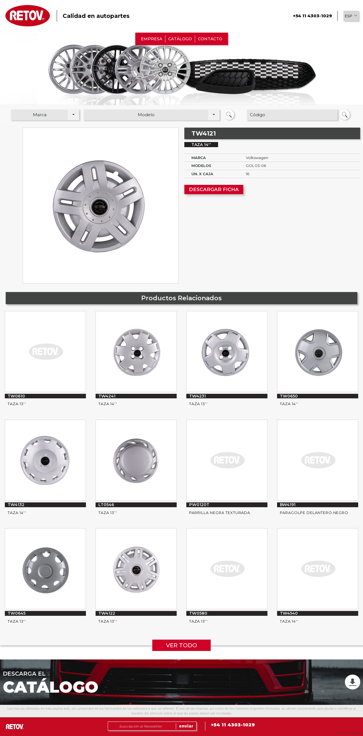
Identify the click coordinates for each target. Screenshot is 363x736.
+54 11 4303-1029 (312, 15)
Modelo (146, 114)
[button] (351, 16)
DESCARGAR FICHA (214, 189)
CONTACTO (210, 38)
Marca (40, 114)
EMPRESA (151, 38)
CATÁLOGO (180, 38)
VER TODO (181, 645)
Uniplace (356, 732)
